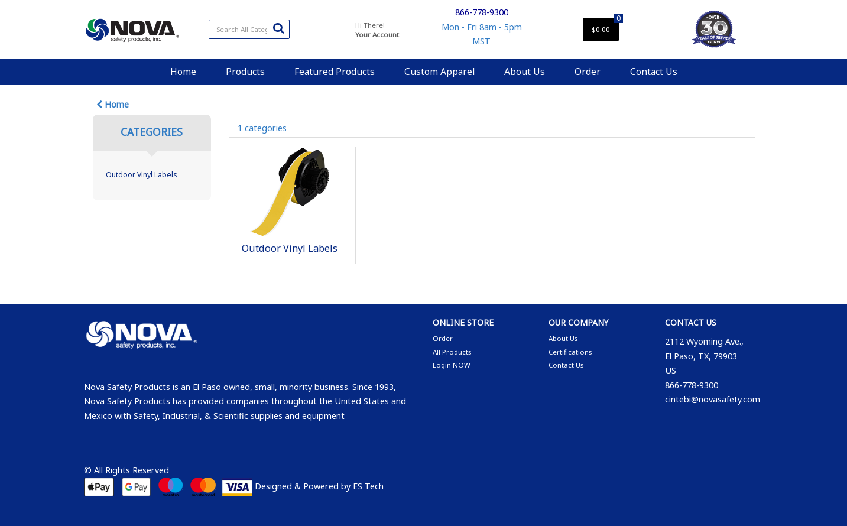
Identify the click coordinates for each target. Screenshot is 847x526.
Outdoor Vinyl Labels (141, 175)
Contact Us (653, 71)
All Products (452, 352)
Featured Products (334, 71)
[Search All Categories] (249, 29)
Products (245, 71)
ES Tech (368, 486)
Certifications (570, 352)
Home (183, 71)
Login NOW (451, 365)
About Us (524, 71)
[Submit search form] (278, 28)
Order (588, 71)
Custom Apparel (439, 71)
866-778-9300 (481, 12)
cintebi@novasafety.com (712, 399)
